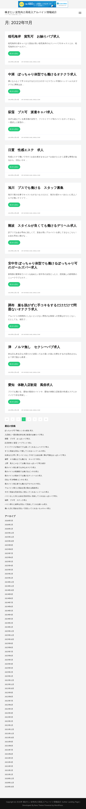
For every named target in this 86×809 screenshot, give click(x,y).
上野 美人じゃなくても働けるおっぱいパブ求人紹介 (25, 463)
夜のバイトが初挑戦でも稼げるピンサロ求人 (22, 471)
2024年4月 (9, 615)
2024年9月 (9, 594)
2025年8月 (9, 549)
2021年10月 (9, 737)
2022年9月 (9, 692)
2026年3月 (9, 520)
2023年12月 (9, 631)
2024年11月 (9, 586)
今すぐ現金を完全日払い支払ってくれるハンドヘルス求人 (27, 492)
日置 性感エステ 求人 (25, 150)
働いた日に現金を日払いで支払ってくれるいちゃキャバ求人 (28, 508)
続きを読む (14, 53)
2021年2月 (9, 770)
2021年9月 (9, 742)
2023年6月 (9, 656)
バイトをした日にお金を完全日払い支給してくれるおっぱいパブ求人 (31, 496)
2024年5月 (9, 611)
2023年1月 (9, 676)
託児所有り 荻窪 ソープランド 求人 (18, 443)
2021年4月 (9, 762)
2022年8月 (9, 696)
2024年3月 (9, 619)
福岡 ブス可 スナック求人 (16, 500)
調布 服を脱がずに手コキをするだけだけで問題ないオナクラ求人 (42, 307)
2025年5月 (9, 561)
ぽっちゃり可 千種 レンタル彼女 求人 (19, 430)
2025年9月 (9, 545)
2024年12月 (9, 582)
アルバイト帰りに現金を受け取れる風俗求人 (22, 488)
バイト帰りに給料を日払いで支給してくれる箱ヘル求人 (26, 504)
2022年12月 (9, 680)
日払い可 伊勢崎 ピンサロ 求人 (16, 480)
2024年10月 (9, 590)
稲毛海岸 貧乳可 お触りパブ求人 (34, 36)
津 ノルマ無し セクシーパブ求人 (34, 347)
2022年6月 (9, 705)
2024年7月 (9, 602)
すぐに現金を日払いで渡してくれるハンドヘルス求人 (25, 451)
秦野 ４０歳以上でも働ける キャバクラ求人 (23, 459)
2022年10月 (9, 688)
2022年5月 (9, 709)
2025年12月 (9, 533)
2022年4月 (9, 713)
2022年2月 (9, 721)
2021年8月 (9, 746)
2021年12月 (9, 729)
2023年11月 (9, 635)
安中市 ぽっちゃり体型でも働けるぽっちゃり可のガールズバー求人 (42, 265)
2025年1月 (9, 578)
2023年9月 (9, 643)
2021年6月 (9, 754)
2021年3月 (9, 766)
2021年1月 (9, 774)
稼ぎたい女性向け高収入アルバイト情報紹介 (31, 12)
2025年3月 (9, 570)
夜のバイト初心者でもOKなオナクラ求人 (20, 467)
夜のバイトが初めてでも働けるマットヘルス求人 (23, 476)
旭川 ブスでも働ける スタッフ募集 (35, 188)
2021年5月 (9, 758)
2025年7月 (9, 553)
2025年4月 (9, 565)
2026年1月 (9, 529)
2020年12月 (9, 778)
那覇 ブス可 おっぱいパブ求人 (17, 439)
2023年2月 (9, 672)
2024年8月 (9, 598)
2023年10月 (9, 639)
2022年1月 (9, 725)
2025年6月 (9, 557)
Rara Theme (39, 805)
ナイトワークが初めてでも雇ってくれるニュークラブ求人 (27, 447)
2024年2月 (9, 623)
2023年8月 (9, 647)
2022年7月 (9, 701)
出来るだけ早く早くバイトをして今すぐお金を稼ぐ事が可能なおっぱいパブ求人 (35, 455)
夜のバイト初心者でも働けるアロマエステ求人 (23, 484)
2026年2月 (9, 525)
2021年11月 (9, 733)
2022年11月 (9, 684)
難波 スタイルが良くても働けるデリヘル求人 (42, 226)
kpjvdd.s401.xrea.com (32, 62)
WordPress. (58, 805)
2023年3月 (9, 668)
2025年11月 (9, 537)
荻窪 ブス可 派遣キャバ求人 (30, 112)
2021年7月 (9, 750)
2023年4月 (9, 664)
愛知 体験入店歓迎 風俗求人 (30, 385)
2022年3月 (9, 717)
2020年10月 (9, 787)
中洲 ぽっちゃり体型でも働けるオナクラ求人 (42, 74)
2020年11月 (9, 783)
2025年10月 (9, 541)
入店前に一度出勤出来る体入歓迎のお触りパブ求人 (24, 435)
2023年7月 (9, 652)
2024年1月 (9, 627)
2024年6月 (9, 606)
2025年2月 (9, 574)
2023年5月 (9, 660)
